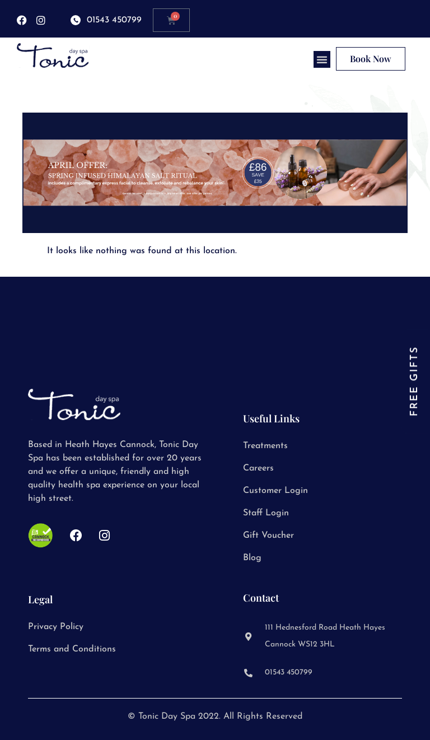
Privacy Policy (55, 626)
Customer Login (275, 490)
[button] (322, 59)
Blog (252, 557)
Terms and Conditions (72, 649)
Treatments (265, 445)
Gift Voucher (268, 535)
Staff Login (266, 513)
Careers (258, 468)
